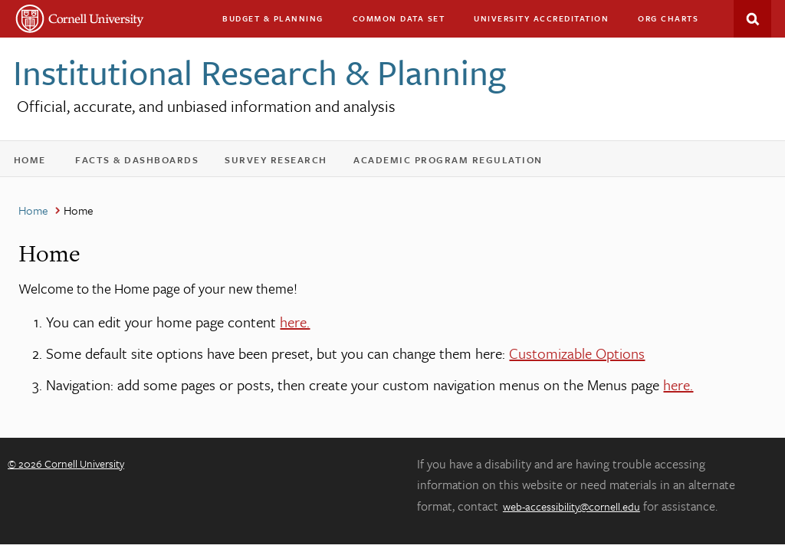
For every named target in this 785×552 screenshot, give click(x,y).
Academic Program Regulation (455, 163)
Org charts (668, 18)
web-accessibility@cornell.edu (571, 506)
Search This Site (752, 19)
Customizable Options (577, 353)
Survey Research (283, 163)
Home (35, 163)
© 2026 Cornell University (66, 463)
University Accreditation (548, 22)
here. (295, 321)
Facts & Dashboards (143, 163)
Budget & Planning (273, 18)
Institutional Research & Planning (259, 72)
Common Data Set (399, 18)
